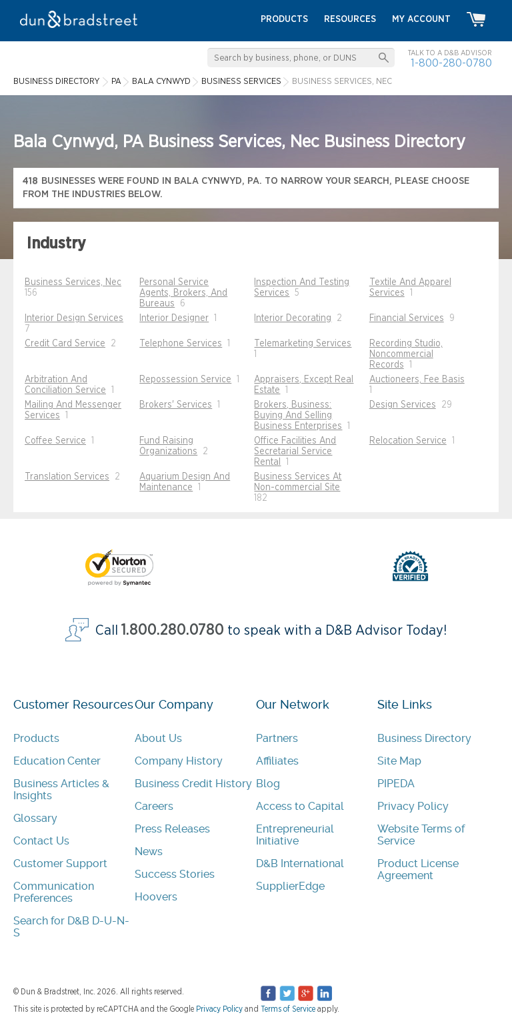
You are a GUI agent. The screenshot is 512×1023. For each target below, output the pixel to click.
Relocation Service (408, 441)
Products (36, 738)
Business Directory (424, 738)
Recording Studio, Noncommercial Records (406, 354)
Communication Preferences (53, 892)
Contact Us (41, 841)
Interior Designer (174, 318)
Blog (268, 783)
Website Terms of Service (421, 835)
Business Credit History (193, 783)
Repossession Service (185, 379)
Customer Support (60, 863)
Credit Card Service (65, 343)
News (149, 851)
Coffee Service (55, 441)
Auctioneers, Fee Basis (417, 379)
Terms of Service (288, 1009)
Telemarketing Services (302, 343)
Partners (277, 738)
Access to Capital (300, 806)
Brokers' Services (175, 405)
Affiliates (277, 761)
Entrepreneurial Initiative (295, 835)
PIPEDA (396, 783)
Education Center (57, 761)
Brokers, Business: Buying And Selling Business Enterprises (298, 415)
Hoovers (156, 896)
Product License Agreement (418, 869)
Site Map (399, 761)
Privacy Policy (413, 806)
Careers (154, 806)
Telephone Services (180, 343)
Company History (179, 761)
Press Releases (172, 829)
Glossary (35, 818)
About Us (158, 738)
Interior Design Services (74, 318)
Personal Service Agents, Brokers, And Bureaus (183, 293)
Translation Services (67, 477)
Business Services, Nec (73, 282)
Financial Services (406, 318)
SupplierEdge (290, 886)
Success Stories (175, 874)
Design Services (402, 405)
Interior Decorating (292, 318)
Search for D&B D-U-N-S (71, 926)
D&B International (300, 863)
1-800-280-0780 (451, 63)
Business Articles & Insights (61, 789)
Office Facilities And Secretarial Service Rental (295, 451)
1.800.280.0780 (172, 630)
